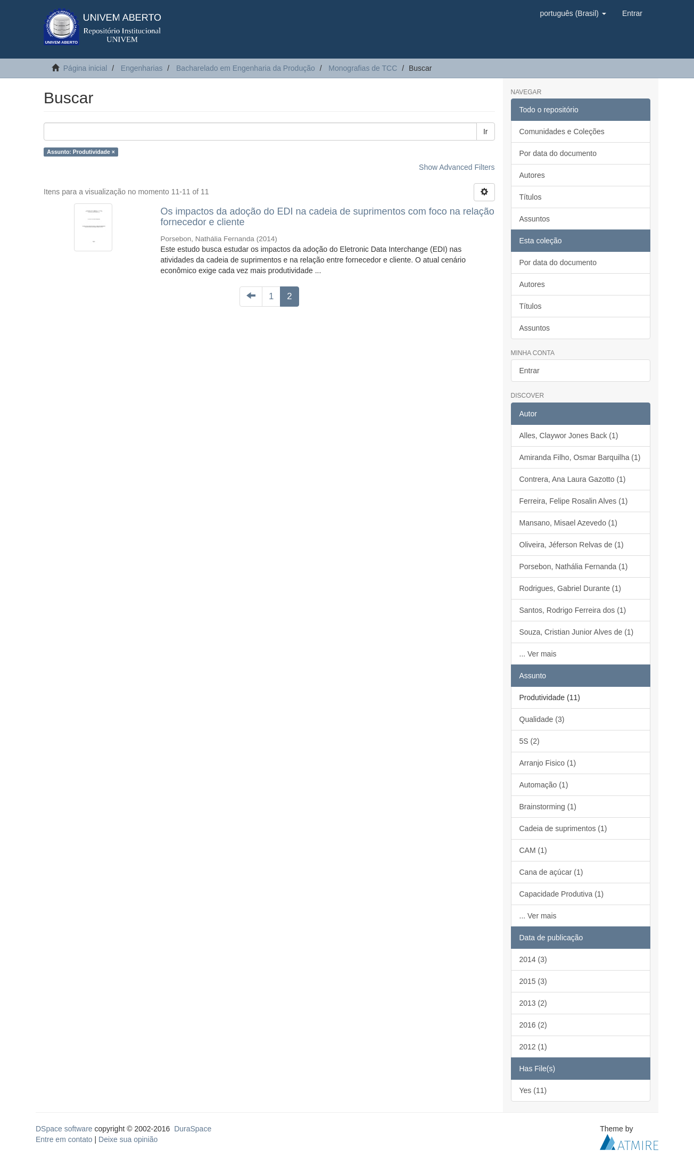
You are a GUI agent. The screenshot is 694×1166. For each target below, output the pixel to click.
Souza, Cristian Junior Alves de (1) (576, 632)
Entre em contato (64, 1139)
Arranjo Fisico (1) (547, 763)
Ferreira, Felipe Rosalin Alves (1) (573, 501)
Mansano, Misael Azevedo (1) (568, 523)
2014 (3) (533, 959)
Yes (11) (533, 1090)
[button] (573, 13)
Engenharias (142, 68)
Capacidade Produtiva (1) (561, 894)
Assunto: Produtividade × (80, 152)
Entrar (529, 370)
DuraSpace (192, 1128)
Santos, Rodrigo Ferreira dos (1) (572, 610)
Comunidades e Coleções (562, 131)
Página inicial (85, 68)
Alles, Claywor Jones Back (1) (568, 435)
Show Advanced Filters (456, 167)
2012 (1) (533, 1046)
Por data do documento (558, 153)
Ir (485, 131)
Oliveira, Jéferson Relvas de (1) (571, 544)
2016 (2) (533, 1025)
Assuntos (534, 219)
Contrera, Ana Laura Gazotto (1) (572, 479)
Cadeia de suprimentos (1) (563, 828)
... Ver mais (538, 654)
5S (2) (529, 741)
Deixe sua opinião (128, 1139)
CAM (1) (533, 850)
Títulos (530, 197)
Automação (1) (543, 785)
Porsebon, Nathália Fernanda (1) (573, 566)
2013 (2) (533, 1003)
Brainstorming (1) (547, 806)
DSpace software (64, 1128)
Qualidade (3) (542, 719)
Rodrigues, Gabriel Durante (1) (570, 588)
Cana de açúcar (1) (551, 872)
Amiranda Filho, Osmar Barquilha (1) (580, 457)
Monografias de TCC (362, 68)
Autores (532, 175)
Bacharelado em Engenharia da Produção (245, 68)
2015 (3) (533, 981)
